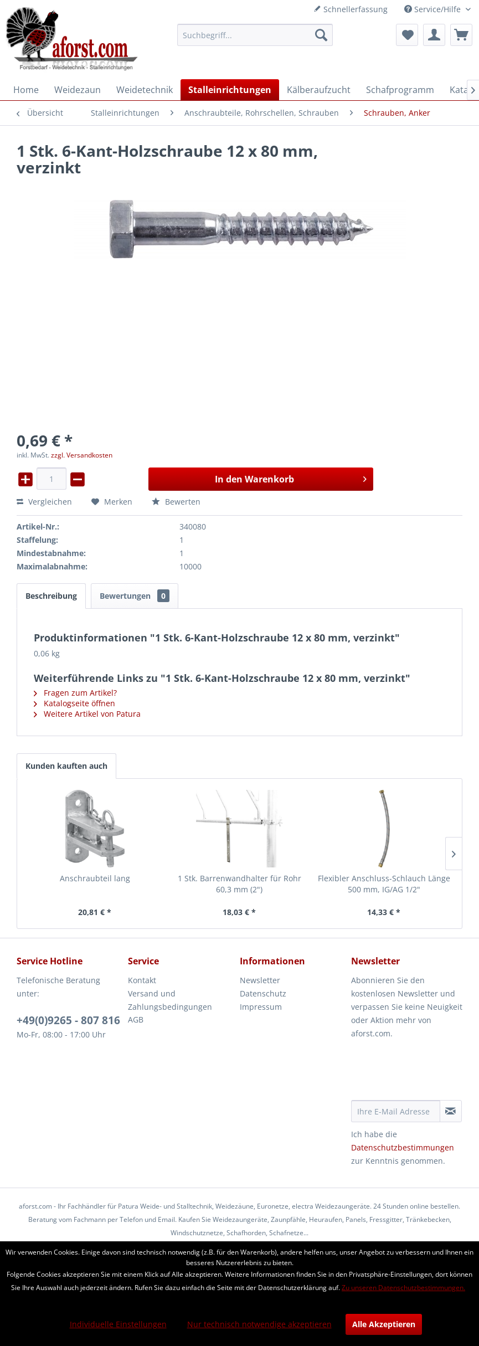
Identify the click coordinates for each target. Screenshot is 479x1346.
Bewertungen (134, 595)
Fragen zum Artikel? (75, 692)
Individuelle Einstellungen (118, 1324)
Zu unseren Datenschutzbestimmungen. (403, 1287)
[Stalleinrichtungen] (230, 89)
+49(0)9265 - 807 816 (68, 1020)
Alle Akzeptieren (383, 1324)
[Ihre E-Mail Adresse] (395, 1111)
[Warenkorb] (461, 35)
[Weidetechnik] (145, 89)
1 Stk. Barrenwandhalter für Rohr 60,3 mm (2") (239, 884)
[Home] (26, 89)
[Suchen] (321, 35)
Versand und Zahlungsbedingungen (170, 1000)
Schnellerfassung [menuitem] (350, 9)
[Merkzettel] (407, 35)
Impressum (261, 1006)
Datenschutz (263, 993)
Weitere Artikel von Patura (87, 713)
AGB (135, 1019)
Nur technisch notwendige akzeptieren (259, 1324)
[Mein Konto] (434, 35)
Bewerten (176, 501)
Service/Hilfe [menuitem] (433, 9)
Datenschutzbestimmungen (402, 1147)
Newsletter (260, 980)
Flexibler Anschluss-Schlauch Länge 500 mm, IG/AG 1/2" (384, 884)
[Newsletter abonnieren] (451, 1111)
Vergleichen (44, 501)
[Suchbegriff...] (255, 35)
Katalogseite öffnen (74, 703)
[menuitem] (255, 35)
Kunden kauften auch (66, 766)
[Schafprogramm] (400, 89)
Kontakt (142, 980)
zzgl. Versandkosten (81, 455)
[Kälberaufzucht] (318, 89)
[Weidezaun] (78, 89)
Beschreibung (51, 595)
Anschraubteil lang (95, 878)
